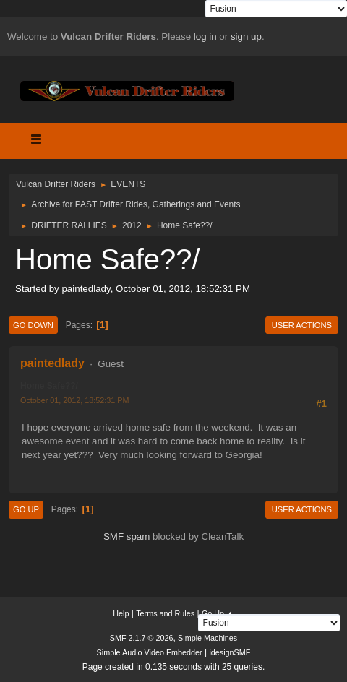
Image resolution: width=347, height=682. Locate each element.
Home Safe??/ (49, 386)
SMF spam (126, 536)
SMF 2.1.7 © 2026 (142, 638)
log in (205, 36)
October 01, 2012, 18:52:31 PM (74, 400)
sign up (246, 36)
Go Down (33, 325)
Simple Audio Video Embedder (149, 652)
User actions (302, 325)
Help (121, 613)
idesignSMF (229, 652)
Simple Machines (207, 638)
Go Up (26, 509)
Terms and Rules (165, 613)
